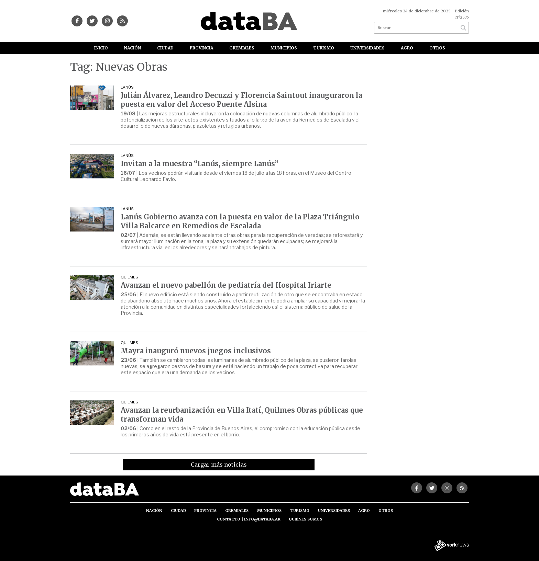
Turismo (323, 47)
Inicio (101, 47)
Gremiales (241, 47)
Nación (132, 47)
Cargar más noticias (219, 464)
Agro (407, 47)
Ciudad (165, 47)
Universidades (367, 47)
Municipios (284, 47)
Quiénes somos (305, 519)
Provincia (201, 47)
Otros (437, 47)
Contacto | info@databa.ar (248, 519)
